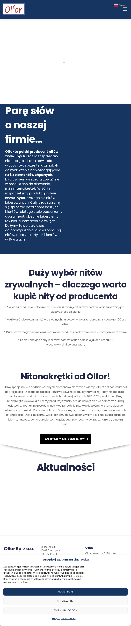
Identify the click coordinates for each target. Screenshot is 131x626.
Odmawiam (65, 601)
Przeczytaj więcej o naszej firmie (66, 439)
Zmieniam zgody (65, 610)
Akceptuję (65, 591)
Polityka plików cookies (64, 618)
